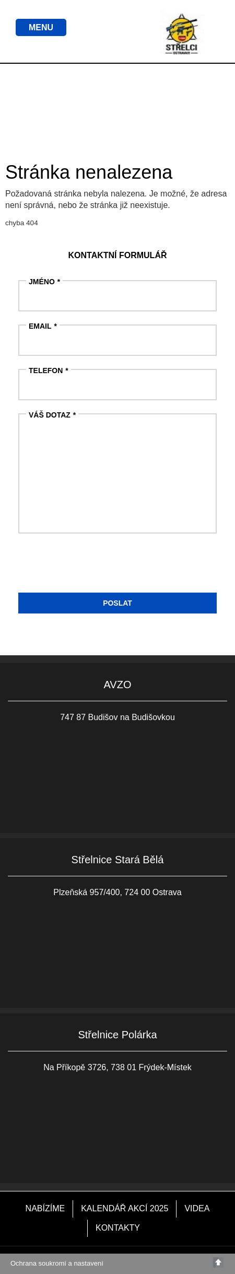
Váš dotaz (49, 415)
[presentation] (97, 567)
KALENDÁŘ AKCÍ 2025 (124, 1208)
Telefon (46, 370)
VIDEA (196, 1208)
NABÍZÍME (45, 1208)
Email (40, 326)
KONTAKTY (118, 1227)
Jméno (42, 281)
